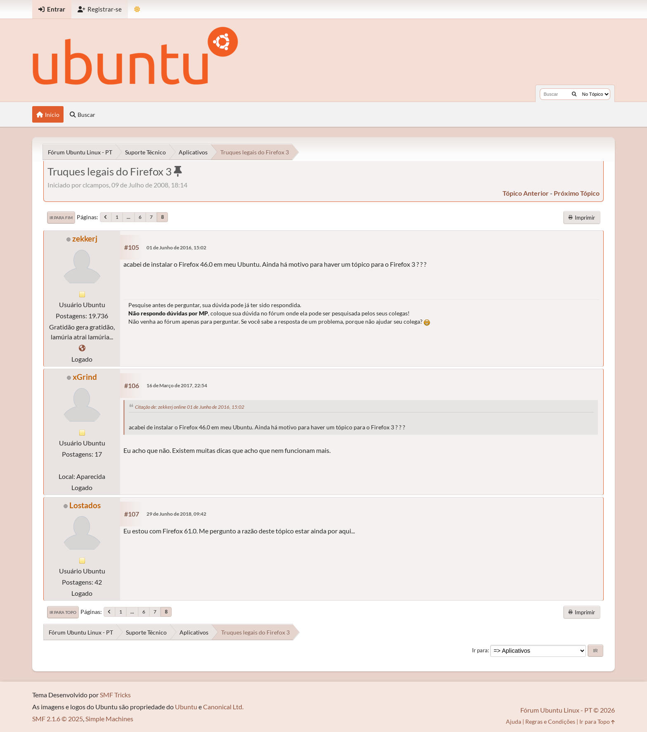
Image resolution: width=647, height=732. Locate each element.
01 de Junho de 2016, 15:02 (176, 247)
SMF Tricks (115, 695)
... (128, 217)
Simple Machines (109, 719)
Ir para (480, 650)
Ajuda (513, 721)
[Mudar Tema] (137, 9)
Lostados (85, 505)
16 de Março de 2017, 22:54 (176, 385)
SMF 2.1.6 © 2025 (57, 719)
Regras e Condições (550, 721)
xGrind (85, 376)
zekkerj (84, 238)
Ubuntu (186, 707)
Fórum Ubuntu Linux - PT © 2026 (567, 710)
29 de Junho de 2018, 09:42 (176, 513)
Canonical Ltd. (223, 707)
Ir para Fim (61, 217)
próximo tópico (577, 193)
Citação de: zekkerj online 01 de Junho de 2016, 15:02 (189, 407)
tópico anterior (526, 193)
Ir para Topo (63, 612)
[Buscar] (574, 94)
